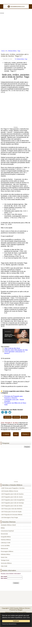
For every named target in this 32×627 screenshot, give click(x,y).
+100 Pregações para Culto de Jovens (12, 497)
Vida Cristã (4, 566)
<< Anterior (6, 434)
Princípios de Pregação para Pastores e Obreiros (13, 397)
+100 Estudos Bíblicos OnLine (9, 491)
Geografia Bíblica (6, 536)
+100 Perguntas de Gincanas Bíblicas (11, 514)
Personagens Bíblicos (7, 551)
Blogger (20, 610)
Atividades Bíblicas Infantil (8, 525)
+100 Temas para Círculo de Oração (11, 511)
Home (3, 50)
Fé (6, 50)
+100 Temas (24, 417)
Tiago (18, 50)
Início (15, 434)
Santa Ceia (4, 557)
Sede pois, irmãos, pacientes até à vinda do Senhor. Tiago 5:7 (14, 55)
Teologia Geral (5, 560)
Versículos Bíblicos (6, 563)
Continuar (16, 621)
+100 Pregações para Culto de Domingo (12, 502)
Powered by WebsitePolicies (9, 624)
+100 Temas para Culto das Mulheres (11, 508)
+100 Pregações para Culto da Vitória (11, 505)
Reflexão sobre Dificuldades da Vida (16, 350)
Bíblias (3, 528)
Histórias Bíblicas (6, 539)
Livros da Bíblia (5, 545)
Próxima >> (25, 434)
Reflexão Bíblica (12, 50)
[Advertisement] (16, 31)
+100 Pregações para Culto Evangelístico (12, 500)
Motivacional (4, 548)
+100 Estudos (16, 417)
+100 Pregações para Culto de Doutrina (12, 494)
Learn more (26, 617)
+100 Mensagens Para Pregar (9, 517)
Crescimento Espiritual (7, 531)
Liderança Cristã (5, 542)
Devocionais (4, 533)
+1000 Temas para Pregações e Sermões (12, 488)
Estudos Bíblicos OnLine (21, 608)
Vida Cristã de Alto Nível (12, 348)
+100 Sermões (7, 417)
